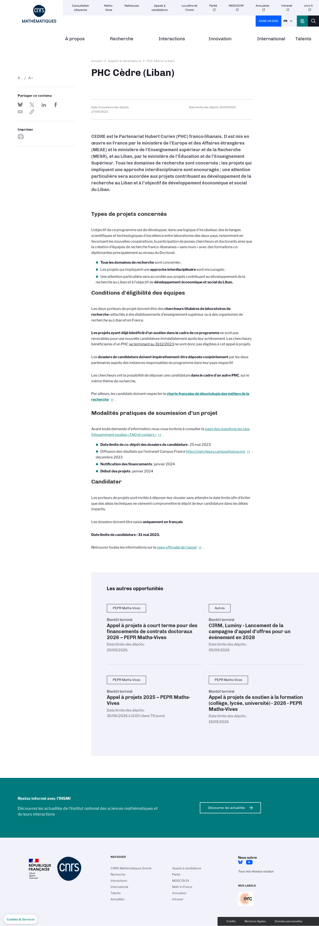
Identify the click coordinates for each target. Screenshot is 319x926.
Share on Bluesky (20, 104)
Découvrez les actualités (226, 808)
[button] (20, 919)
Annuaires (262, 5)
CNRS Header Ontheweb (302, 21)
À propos (75, 39)
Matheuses (131, 5)
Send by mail (20, 111)
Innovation (220, 39)
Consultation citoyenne (80, 8)
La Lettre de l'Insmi (189, 8)
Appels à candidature (160, 8)
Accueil (97, 61)
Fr (285, 21)
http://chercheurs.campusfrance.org (215, 451)
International (271, 39)
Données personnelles (288, 921)
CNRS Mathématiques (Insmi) (131, 868)
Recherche (121, 39)
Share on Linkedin (43, 104)
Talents (303, 39)
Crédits (231, 921)
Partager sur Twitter (31, 104)
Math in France (182, 887)
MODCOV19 (236, 5)
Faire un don (268, 21)
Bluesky (240, 862)
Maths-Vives (109, 8)
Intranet (286, 5)
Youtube (249, 862)
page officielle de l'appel (177, 547)
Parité (213, 5)
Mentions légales (255, 921)
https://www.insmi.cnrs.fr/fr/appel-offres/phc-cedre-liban (31, 111)
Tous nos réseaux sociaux (256, 871)
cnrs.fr (308, 5)
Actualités (117, 899)
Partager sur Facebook (55, 104)
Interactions (172, 39)
